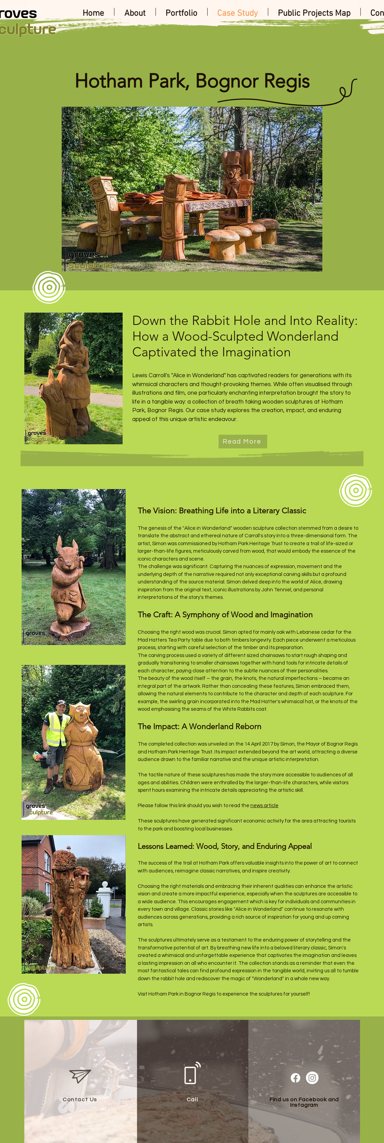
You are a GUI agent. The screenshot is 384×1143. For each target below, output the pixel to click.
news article (264, 805)
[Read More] (243, 441)
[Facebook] (295, 1078)
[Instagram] (312, 1078)
